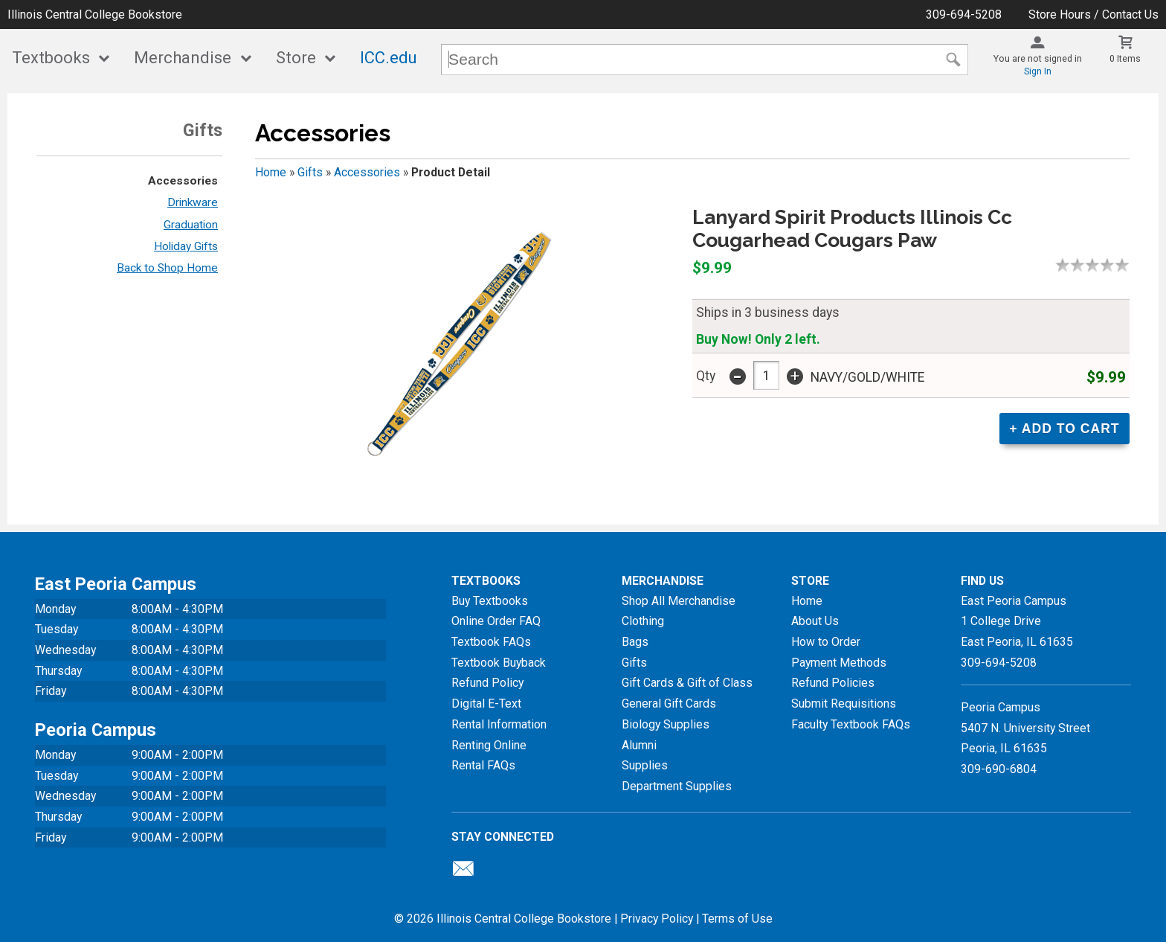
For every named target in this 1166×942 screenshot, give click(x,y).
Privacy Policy (656, 918)
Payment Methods (838, 663)
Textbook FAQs (491, 642)
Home (270, 172)
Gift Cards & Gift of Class (687, 683)
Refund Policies (832, 683)
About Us (815, 621)
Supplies (645, 765)
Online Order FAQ (496, 621)
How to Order (825, 642)
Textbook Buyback (498, 663)
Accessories (183, 181)
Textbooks (51, 57)
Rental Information (499, 724)
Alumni (639, 745)
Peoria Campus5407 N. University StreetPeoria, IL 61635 (1025, 727)
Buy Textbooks (489, 601)
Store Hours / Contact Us (1093, 14)
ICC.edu (388, 57)
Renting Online (488, 745)
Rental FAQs (483, 765)
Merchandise (182, 57)
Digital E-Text (486, 703)
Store (296, 57)
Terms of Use (737, 918)
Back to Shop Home (167, 268)
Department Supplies (677, 786)
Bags (635, 642)
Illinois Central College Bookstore (94, 14)
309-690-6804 (999, 769)
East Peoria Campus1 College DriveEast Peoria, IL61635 (1017, 621)
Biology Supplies (665, 724)
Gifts (310, 172)
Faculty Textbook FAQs (850, 724)
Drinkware (192, 202)
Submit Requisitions (843, 703)
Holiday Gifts (186, 246)
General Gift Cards (669, 703)
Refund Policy (487, 683)
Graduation (191, 224)
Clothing (643, 621)
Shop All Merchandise (678, 601)
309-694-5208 (964, 14)
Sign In (1037, 71)
